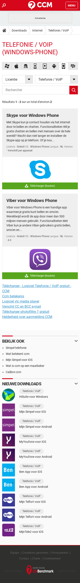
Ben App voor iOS (30, 471)
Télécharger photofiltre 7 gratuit (25, 312)
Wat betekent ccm (17, 354)
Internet (37, 30)
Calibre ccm (13, 372)
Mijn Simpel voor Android (35, 426)
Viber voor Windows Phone (31, 200)
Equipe (14, 552)
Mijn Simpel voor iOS (19, 360)
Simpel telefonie (16, 347)
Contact (24, 558)
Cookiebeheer (52, 558)
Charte (36, 558)
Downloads (19, 30)
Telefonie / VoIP (58, 30)
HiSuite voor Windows (33, 396)
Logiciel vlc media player (20, 301)
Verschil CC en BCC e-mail (21, 306)
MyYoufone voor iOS (32, 441)
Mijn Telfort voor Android (35, 516)
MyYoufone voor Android (35, 456)
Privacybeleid (60, 552)
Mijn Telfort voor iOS (32, 501)
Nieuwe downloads (21, 383)
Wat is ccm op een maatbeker (25, 366)
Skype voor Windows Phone (32, 115)
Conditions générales (35, 552)
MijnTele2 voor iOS (31, 531)
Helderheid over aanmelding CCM (27, 317)
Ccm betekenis (13, 296)
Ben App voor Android (33, 486)
